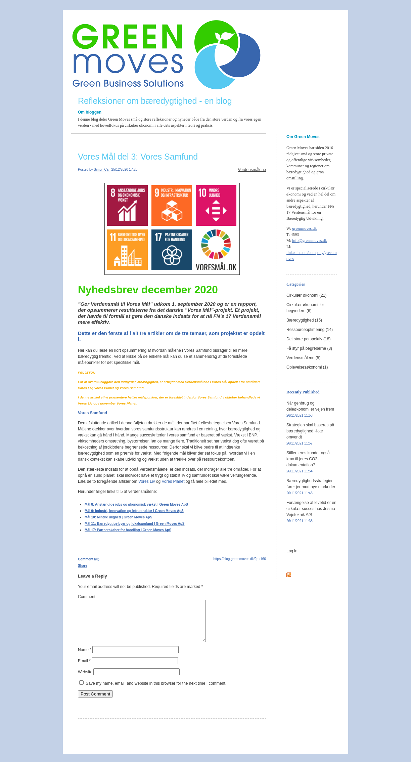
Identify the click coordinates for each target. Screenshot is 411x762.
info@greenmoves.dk (309, 240)
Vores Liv (146, 481)
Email (84, 669)
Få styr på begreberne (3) (309, 348)
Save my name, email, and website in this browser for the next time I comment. (156, 691)
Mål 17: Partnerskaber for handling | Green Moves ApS (128, 530)
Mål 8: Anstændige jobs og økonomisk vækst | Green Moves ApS (136, 504)
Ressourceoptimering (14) (309, 329)
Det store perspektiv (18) (308, 339)
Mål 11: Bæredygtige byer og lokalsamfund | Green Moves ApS (135, 523)
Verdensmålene (252, 169)
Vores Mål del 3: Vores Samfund (138, 156)
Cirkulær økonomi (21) (306, 295)
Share (82, 565)
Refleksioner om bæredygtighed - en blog (155, 100)
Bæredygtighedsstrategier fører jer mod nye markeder (310, 486)
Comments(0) (88, 559)
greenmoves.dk (304, 228)
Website (85, 680)
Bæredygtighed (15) (304, 320)
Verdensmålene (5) (303, 357)
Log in (292, 551)
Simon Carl (102, 169)
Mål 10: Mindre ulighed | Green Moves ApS (118, 517)
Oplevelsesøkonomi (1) (307, 367)
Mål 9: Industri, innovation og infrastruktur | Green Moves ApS (134, 511)
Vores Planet (173, 481)
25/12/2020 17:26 (124, 169)
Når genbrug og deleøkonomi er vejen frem (310, 409)
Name (84, 657)
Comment (86, 596)
